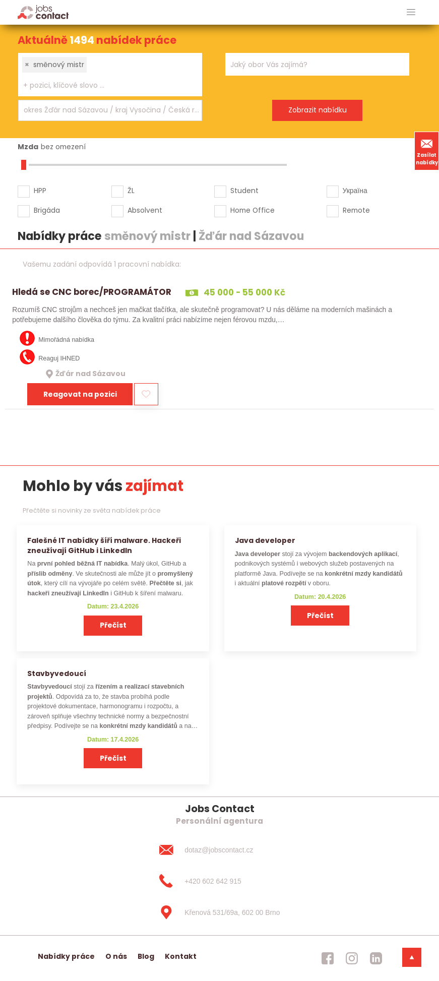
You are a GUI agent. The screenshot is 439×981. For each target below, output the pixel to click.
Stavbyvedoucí (56, 673)
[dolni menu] (411, 957)
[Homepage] (43, 12)
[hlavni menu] (411, 12)
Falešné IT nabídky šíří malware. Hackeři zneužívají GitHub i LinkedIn (104, 545)
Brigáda (47, 210)
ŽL (131, 191)
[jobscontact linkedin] (376, 958)
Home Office (252, 210)
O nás (116, 956)
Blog (146, 956)
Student (244, 191)
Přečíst (113, 625)
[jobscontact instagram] (352, 958)
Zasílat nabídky (427, 151)
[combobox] (110, 74)
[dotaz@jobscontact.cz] (219, 850)
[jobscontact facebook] (328, 958)
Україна (355, 191)
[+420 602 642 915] (219, 881)
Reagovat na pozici (80, 394)
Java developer (265, 540)
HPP (40, 191)
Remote (356, 210)
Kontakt (181, 956)
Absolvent (145, 210)
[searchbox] (103, 85)
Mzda (28, 147)
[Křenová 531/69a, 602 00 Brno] (219, 912)
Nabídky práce (66, 956)
